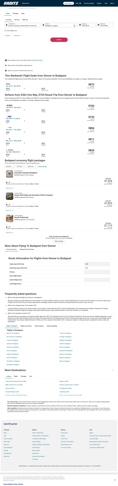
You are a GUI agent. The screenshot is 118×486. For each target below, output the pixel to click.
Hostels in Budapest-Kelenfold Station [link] (16, 409)
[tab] (51, 33)
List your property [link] (8, 452)
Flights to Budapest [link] (26, 9)
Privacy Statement (8, 484)
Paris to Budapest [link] (12, 364)
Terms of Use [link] (64, 452)
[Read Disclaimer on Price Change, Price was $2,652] (108, 187)
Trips (106, 3)
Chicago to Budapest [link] (65, 350)
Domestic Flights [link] (36, 455)
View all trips (59, 255)
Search (59, 56)
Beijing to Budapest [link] (65, 371)
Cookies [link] (63, 449)
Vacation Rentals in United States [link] (40, 449)
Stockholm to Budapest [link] (13, 375)
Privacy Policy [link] (64, 447)
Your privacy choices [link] (66, 461)
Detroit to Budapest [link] (65, 357)
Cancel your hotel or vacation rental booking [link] (100, 449)
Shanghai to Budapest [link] (13, 378)
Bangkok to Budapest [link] (66, 354)
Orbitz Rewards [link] (7, 467)
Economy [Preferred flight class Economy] (104, 39)
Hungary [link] (18, 9)
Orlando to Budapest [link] (12, 357)
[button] (59, 384)
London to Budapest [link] (12, 354)
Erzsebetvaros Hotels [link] (66, 402)
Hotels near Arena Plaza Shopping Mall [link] (71, 409)
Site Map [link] (6, 464)
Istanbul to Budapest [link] (12, 368)
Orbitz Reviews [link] (36, 461)
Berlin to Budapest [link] (65, 361)
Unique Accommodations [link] (38, 470)
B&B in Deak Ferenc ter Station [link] (14, 399)
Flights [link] (12, 9)
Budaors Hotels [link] (64, 395)
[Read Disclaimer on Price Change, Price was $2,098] (100, 155)
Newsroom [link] (6, 458)
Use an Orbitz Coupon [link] (94, 458)
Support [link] (91, 447)
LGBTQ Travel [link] (35, 467)
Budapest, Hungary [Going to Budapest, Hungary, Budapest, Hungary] (52, 45)
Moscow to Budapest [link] (66, 368)
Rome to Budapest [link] (12, 371)
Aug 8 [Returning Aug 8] (100, 45)
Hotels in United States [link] (38, 447)
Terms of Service (18, 484)
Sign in (112, 3)
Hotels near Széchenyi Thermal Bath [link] (16, 395)
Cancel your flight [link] (93, 452)
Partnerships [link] (7, 455)
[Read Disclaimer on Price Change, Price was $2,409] (100, 220)
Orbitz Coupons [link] (36, 464)
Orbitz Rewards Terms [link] (66, 458)
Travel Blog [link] (35, 473)
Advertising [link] (6, 470)
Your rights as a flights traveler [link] (96, 461)
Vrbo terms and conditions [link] (67, 455)
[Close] (115, 480)
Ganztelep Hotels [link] (64, 406)
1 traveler (94, 39)
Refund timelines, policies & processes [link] (98, 455)
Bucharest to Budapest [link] (66, 364)
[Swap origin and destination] (42, 44)
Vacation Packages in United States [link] (41, 458)
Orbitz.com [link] (6, 9)
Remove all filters (42, 149)
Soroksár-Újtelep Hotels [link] (12, 406)
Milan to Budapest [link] (65, 375)
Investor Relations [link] (8, 461)
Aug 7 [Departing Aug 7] (83, 45)
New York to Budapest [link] (13, 347)
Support (99, 3)
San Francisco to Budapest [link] (14, 350)
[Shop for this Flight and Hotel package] (85, 168)
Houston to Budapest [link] (13, 361)
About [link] (5, 447)
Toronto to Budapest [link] (65, 347)
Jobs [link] (5, 449)
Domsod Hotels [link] (10, 402)
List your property (89, 3)
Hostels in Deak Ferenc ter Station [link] (69, 399)
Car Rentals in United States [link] (39, 452)
